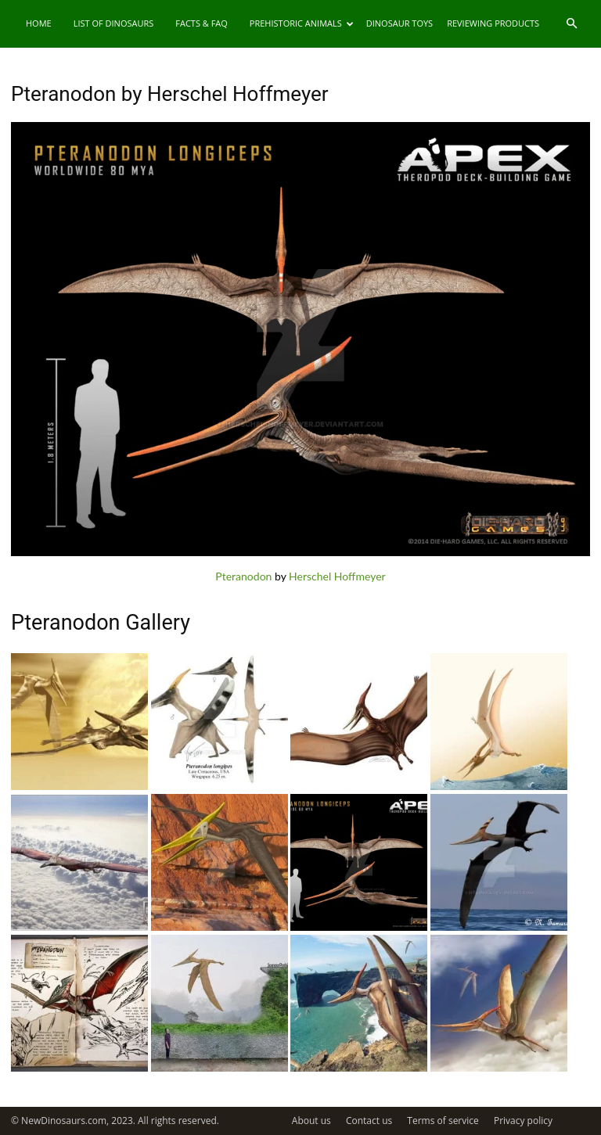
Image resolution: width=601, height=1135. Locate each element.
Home (39, 23)
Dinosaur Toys (399, 23)
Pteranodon (243, 576)
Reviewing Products (493, 23)
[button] (571, 23)
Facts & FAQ (201, 23)
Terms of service (442, 1120)
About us (311, 1120)
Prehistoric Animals (302, 23)
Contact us (369, 1120)
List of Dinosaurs (114, 23)
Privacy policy (523, 1120)
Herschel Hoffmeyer (337, 576)
